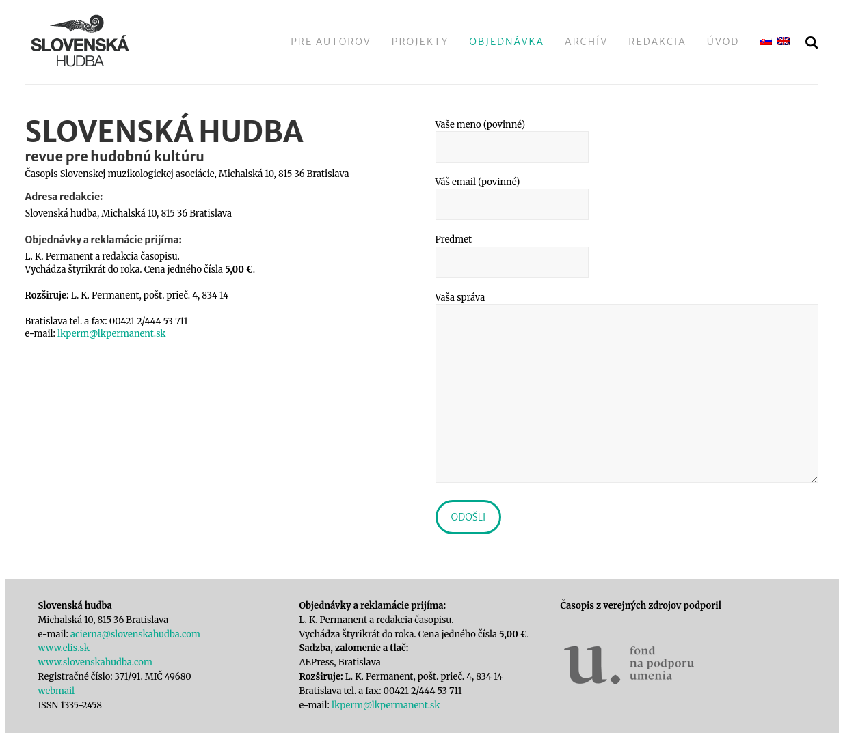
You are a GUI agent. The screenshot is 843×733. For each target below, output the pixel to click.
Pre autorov (331, 42)
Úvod (723, 42)
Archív (586, 42)
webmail (56, 691)
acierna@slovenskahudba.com (135, 634)
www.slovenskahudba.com (95, 662)
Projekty (420, 42)
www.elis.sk (64, 648)
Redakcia (657, 42)
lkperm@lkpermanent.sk (111, 334)
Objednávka (506, 42)
